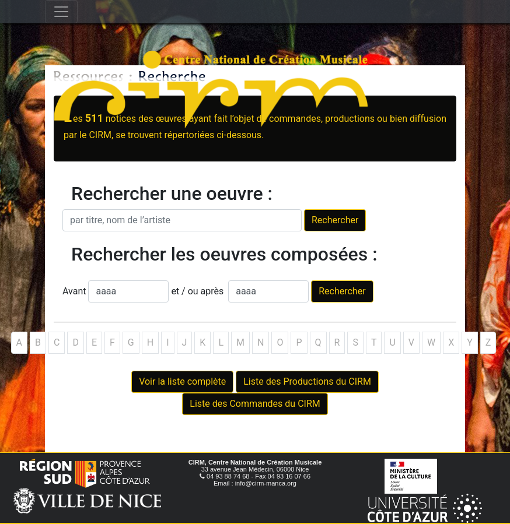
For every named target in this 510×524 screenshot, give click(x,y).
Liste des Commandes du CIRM (255, 403)
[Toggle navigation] (61, 11)
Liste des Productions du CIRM (307, 381)
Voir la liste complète (182, 381)
